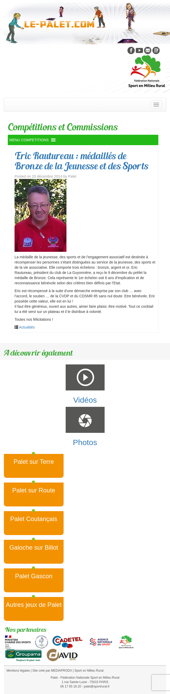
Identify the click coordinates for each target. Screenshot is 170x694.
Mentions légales (18, 670)
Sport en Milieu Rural (89, 670)
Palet (72, 176)
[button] (29, 140)
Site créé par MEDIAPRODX (52, 670)
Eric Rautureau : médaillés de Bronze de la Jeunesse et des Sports (81, 161)
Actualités (27, 327)
